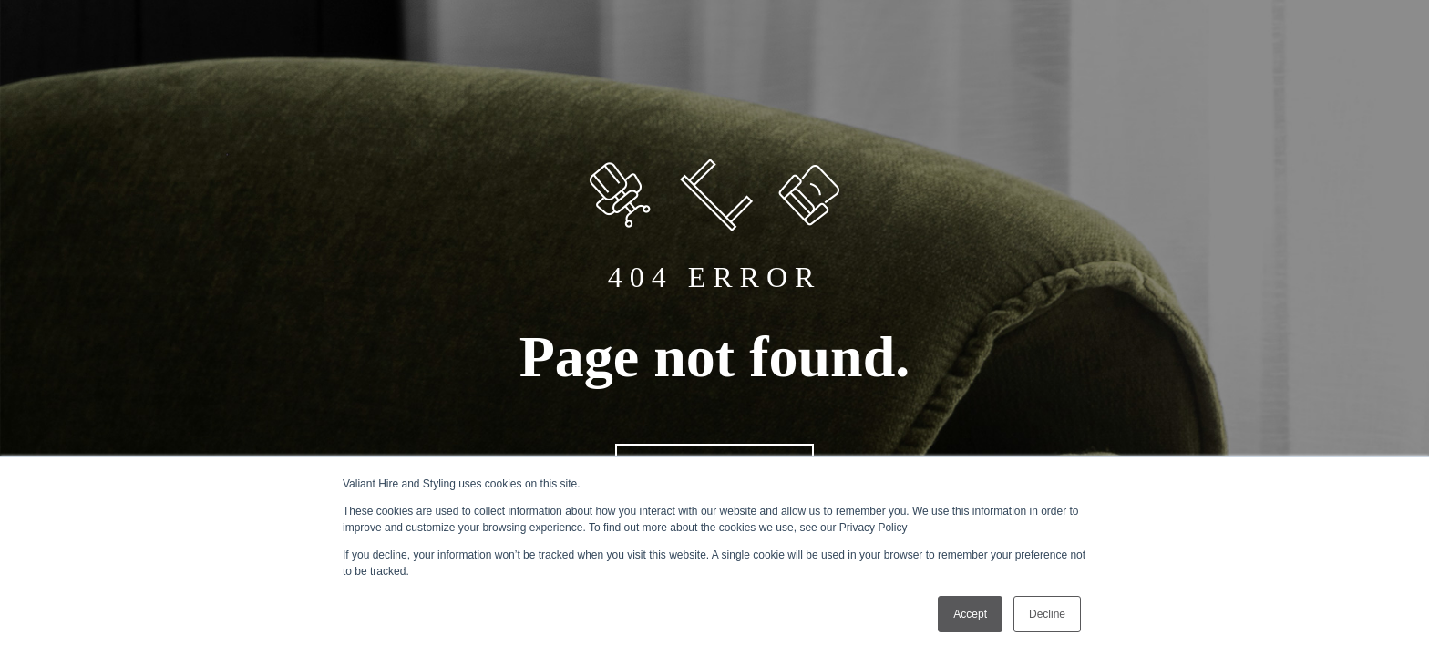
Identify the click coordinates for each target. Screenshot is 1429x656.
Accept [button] (970, 614)
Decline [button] (1047, 614)
